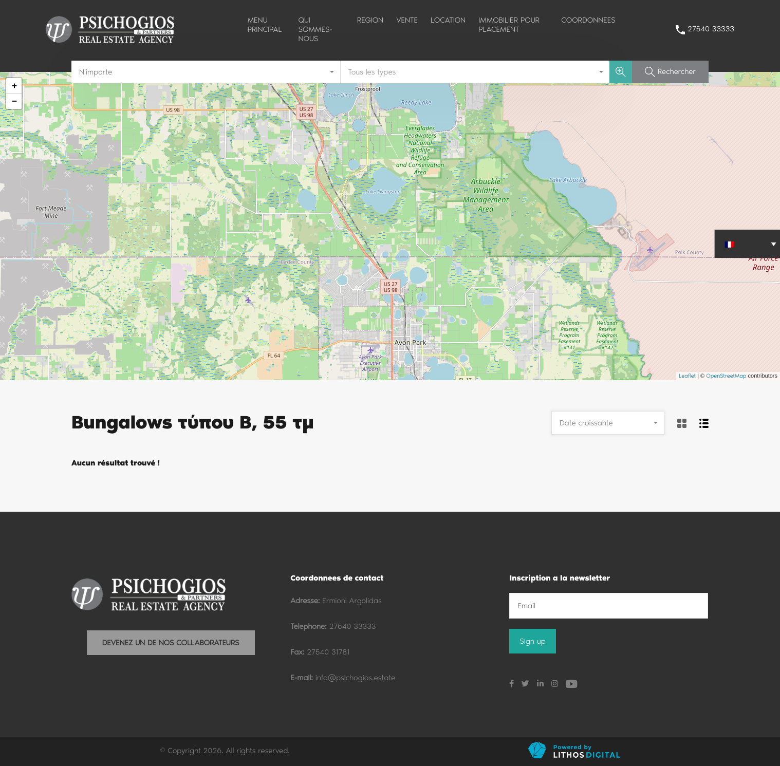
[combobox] (206, 72)
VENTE (407, 20)
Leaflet (687, 375)
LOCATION (448, 20)
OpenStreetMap (726, 375)
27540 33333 (711, 28)
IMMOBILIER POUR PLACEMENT (509, 24)
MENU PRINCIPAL (265, 24)
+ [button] (13, 85)
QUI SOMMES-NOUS (315, 29)
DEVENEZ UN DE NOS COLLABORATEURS (170, 642)
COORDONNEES (588, 20)
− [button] (13, 101)
